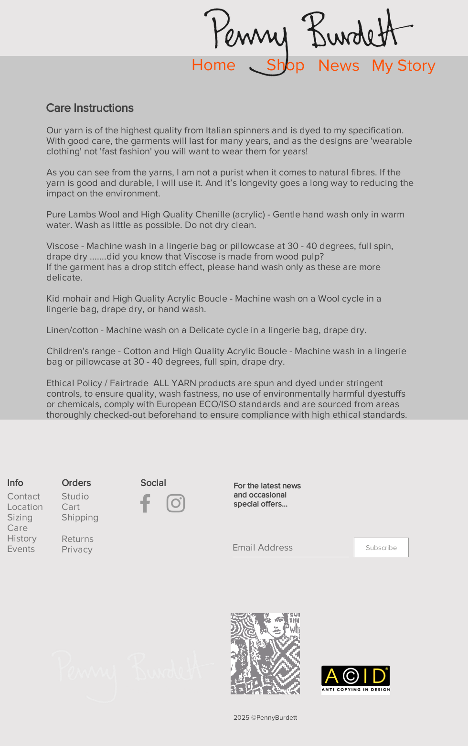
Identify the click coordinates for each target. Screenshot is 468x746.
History (22, 538)
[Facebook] (145, 503)
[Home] (214, 65)
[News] (339, 65)
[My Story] (403, 65)
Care (17, 527)
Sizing (19, 517)
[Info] (34, 483)
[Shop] (285, 64)
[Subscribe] (381, 547)
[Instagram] (175, 503)
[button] (89, 483)
